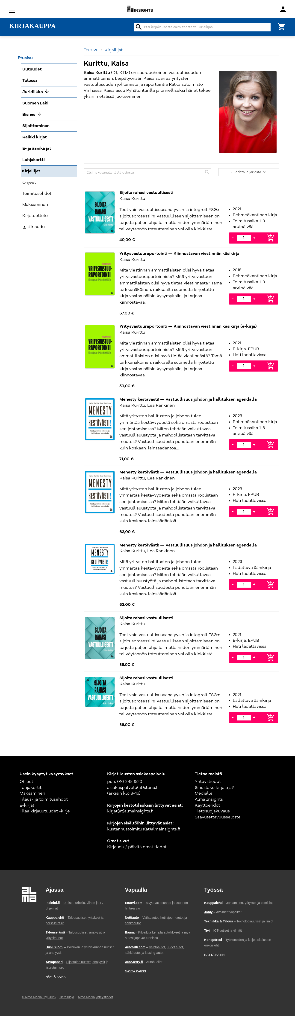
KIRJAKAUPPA (32, 26)
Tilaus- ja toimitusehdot (44, 799)
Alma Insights (209, 799)
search (139, 27)
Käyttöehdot (207, 805)
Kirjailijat (114, 50)
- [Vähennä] (233, 238)
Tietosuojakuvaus (212, 811)
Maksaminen (32, 793)
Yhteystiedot (208, 782)
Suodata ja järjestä (248, 172)
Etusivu (91, 50)
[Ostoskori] (281, 26)
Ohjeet (26, 782)
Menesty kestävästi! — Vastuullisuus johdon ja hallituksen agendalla (188, 399)
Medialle (203, 793)
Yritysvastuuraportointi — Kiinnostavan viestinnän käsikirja (179, 254)
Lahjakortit (30, 788)
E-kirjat (27, 805)
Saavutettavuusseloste (218, 817)
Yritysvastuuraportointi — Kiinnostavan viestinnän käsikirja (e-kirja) (188, 326)
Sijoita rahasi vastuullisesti (146, 193)
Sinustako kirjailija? (214, 788)
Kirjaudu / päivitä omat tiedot (137, 847)
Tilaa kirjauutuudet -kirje (45, 811)
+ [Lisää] (254, 238)
